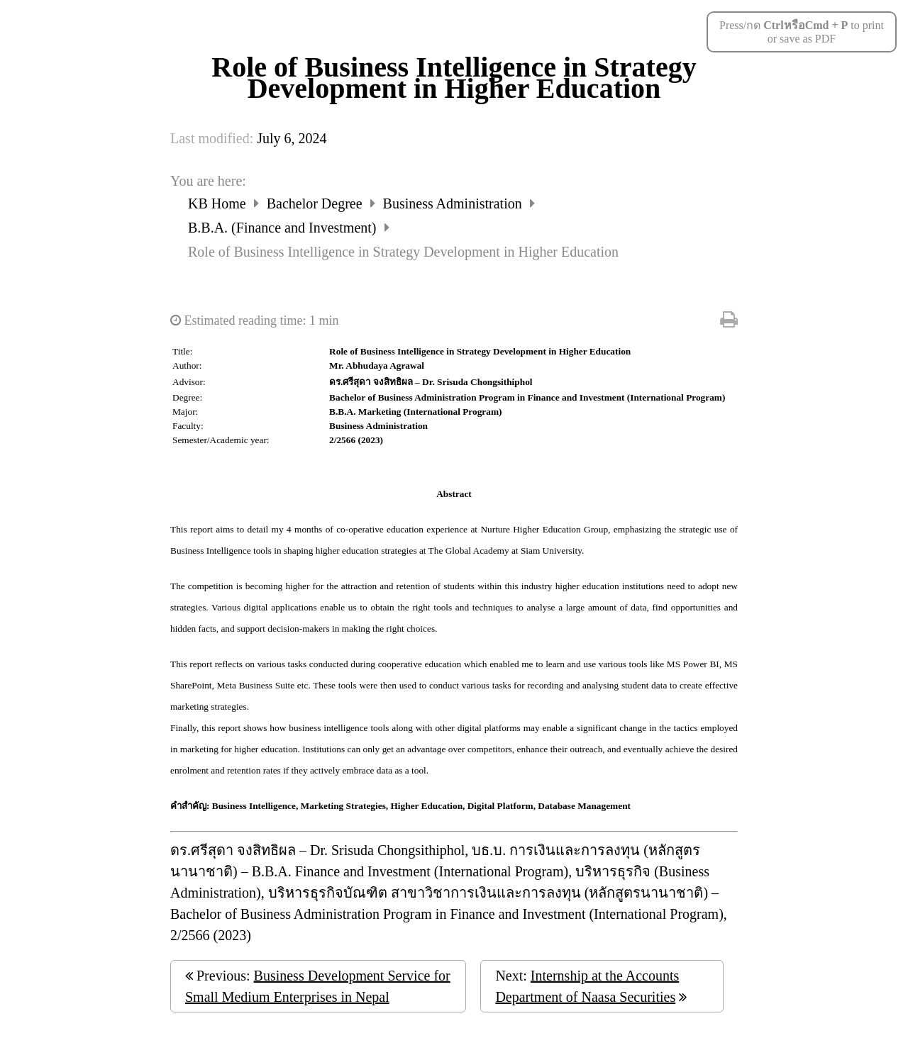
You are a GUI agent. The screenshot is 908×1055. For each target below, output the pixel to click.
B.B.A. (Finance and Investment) (284, 227)
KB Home (219, 203)
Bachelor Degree (316, 203)
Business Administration (454, 203)
